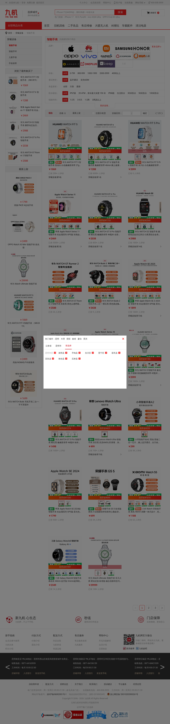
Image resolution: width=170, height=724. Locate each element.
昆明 (57, 339)
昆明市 (58, 346)
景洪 (85, 339)
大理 (63, 339)
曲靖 (74, 339)
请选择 (68, 346)
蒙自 (80, 339)
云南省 (48, 346)
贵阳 (68, 339)
